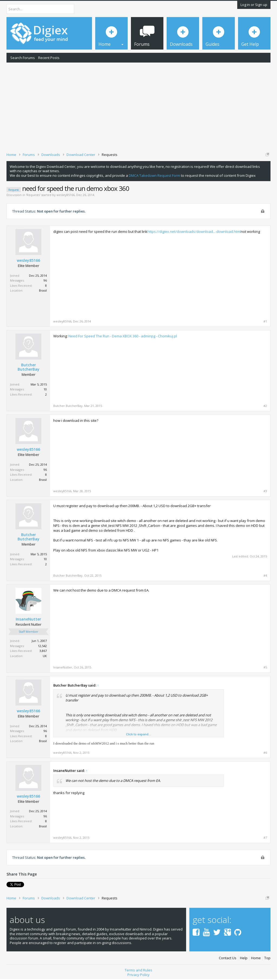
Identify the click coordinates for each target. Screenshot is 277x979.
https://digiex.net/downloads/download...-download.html (194, 231)
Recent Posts (49, 57)
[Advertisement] (138, 106)
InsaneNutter (28, 619)
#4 (265, 575)
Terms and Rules (138, 970)
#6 (265, 753)
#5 (265, 667)
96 (45, 280)
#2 (265, 406)
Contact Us (227, 958)
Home (256, 958)
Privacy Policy (138, 974)
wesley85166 (66, 195)
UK (45, 656)
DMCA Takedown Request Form (154, 175)
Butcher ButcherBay (28, 367)
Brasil (43, 290)
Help (244, 958)
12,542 (42, 646)
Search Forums (22, 57)
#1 (265, 321)
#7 (265, 838)
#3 (265, 491)
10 (45, 389)
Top (267, 958)
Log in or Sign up (253, 4)
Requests (33, 195)
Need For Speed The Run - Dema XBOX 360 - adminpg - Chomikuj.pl (122, 336)
